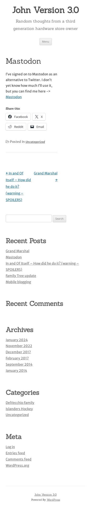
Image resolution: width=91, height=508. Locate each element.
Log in (10, 447)
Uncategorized (35, 142)
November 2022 (19, 346)
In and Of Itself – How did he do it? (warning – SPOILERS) (18, 186)
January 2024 (17, 340)
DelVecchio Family (20, 403)
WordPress (53, 499)
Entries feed (15, 453)
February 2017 (17, 358)
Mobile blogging (18, 282)
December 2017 (18, 352)
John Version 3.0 (45, 10)
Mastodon (14, 97)
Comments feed (18, 459)
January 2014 (16, 370)
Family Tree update (21, 276)
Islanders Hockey (19, 409)
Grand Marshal (17, 251)
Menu (45, 41)
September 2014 (19, 364)
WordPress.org (17, 465)
